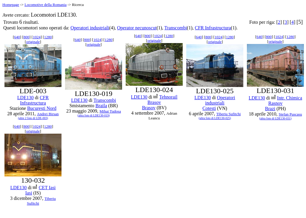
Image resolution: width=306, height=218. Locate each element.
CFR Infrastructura (213, 27)
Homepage (10, 4)
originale (33, 42)
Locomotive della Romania (45, 4)
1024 (36, 37)
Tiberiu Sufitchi (228, 114)
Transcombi (175, 27)
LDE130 (25, 97)
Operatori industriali (89, 27)
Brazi (270, 108)
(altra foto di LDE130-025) (215, 118)
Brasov (148, 107)
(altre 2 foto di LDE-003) (33, 118)
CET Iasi (47, 187)
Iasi (28, 192)
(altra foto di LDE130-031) (275, 118)
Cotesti (209, 108)
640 (17, 37)
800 (26, 37)
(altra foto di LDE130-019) (94, 115)
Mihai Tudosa (110, 111)
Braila (101, 105)
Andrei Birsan (48, 114)
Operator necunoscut (137, 27)
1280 (48, 37)
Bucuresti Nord (41, 108)
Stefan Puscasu (290, 114)
